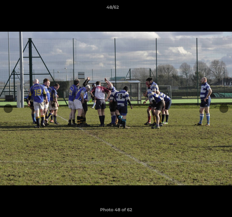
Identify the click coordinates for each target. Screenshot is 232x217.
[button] (210, 8)
